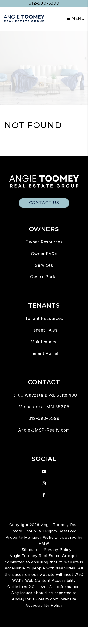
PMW (44, 543)
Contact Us (44, 202)
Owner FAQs (44, 253)
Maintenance (44, 341)
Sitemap (29, 549)
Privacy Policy (58, 549)
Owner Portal (44, 276)
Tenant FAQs (44, 330)
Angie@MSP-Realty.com (44, 430)
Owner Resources (44, 242)
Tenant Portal (44, 353)
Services (44, 265)
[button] (44, 471)
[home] (24, 18)
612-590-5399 (44, 3)
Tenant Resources (44, 318)
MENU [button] (75, 18)
